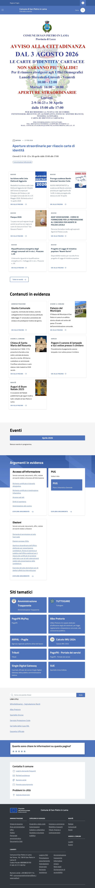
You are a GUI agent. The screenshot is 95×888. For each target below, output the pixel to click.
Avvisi (70, 829)
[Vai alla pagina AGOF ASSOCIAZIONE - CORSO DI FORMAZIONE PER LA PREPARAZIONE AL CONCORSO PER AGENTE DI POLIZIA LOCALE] (59, 235)
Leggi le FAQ (43, 855)
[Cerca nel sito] (82, 10)
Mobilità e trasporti (56, 827)
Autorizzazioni (34, 827)
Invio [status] (80, 695)
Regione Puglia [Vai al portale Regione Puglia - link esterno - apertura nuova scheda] (14, 3)
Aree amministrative (17, 827)
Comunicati (72, 827)
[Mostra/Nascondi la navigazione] (2, 10)
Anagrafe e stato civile (37, 824)
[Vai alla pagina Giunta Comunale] (19, 329)
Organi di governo (16, 824)
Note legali (57, 866)
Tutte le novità (19, 279)
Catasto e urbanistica (37, 829)
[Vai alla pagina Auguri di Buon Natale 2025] (18, 404)
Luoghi (70, 841)
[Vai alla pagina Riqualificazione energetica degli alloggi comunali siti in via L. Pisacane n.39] (19, 267)
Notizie (70, 824)
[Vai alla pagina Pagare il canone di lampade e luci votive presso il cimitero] (59, 373)
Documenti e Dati (16, 841)
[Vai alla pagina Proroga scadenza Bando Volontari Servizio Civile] (57, 203)
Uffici (12, 829)
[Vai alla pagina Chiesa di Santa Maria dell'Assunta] (18, 373)
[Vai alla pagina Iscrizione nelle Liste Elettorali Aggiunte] (18, 203)
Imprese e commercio (56, 824)
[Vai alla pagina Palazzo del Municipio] (57, 329)
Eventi (70, 844)
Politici (12, 832)
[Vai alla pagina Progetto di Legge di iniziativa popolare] (59, 267)
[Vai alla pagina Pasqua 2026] (18, 235)
